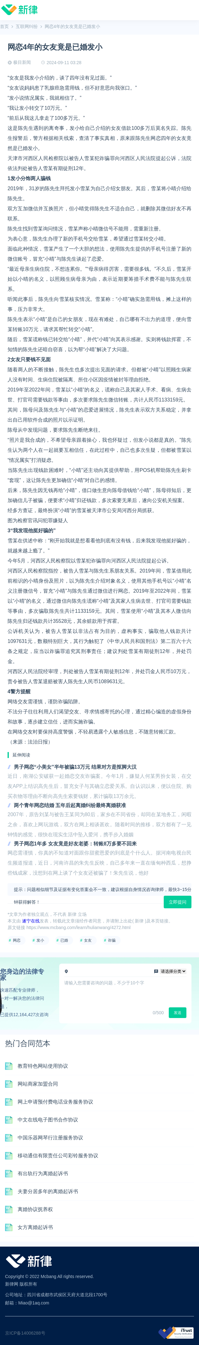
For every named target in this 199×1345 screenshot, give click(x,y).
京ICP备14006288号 (25, 1333)
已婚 (64, 940)
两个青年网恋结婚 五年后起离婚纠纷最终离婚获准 (70, 805)
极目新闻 (22, 62)
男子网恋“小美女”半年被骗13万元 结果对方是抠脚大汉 (75, 767)
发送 (177, 1012)
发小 (40, 940)
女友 (88, 940)
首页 (4, 26)
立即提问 (177, 902)
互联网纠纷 (27, 26)
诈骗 (112, 940)
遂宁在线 (31, 920)
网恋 (16, 940)
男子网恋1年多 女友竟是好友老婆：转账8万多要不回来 (75, 843)
